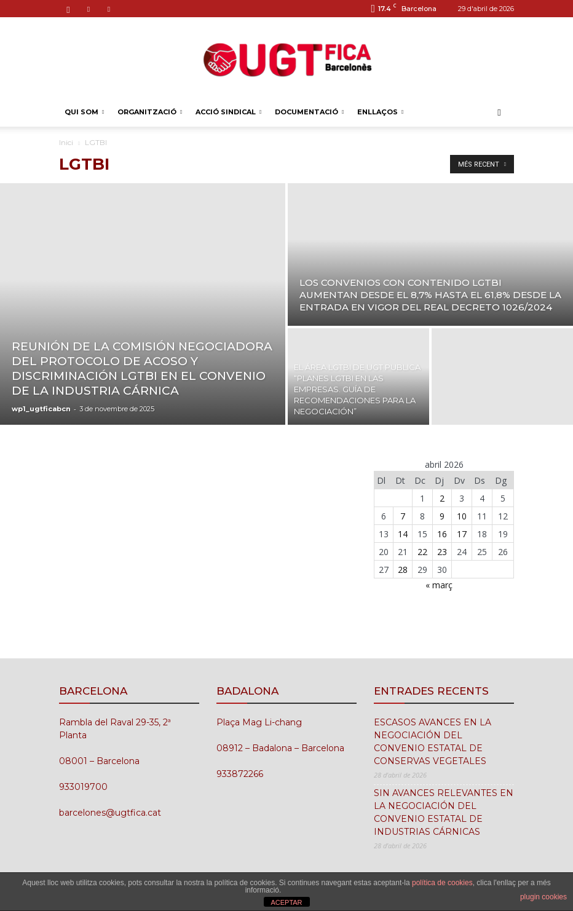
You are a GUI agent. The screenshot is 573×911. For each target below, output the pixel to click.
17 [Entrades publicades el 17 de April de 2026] (462, 534)
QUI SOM (84, 112)
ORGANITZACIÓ (149, 112)
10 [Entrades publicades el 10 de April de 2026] (462, 516)
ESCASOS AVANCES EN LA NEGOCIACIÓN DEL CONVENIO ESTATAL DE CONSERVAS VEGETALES (432, 742)
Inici (66, 142)
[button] (499, 112)
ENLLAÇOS (380, 112)
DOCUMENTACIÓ (309, 112)
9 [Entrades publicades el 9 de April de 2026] (442, 516)
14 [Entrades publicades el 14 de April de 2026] (403, 534)
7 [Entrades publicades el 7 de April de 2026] (402, 516)
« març (438, 585)
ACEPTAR (286, 902)
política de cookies (442, 882)
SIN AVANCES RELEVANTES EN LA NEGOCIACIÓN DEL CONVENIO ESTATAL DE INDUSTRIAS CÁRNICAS (443, 812)
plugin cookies (543, 897)
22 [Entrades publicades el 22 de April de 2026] (422, 552)
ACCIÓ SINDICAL (228, 112)
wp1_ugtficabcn (41, 408)
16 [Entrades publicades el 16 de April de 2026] (442, 534)
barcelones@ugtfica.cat (110, 812)
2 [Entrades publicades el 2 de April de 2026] (442, 498)
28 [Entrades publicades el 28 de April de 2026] (403, 569)
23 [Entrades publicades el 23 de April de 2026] (442, 552)
